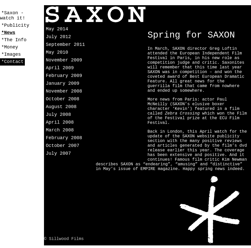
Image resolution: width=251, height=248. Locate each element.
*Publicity (15, 25)
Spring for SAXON (191, 35)
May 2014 (57, 29)
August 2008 (61, 106)
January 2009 (62, 83)
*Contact (12, 61)
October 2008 (62, 99)
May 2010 (57, 52)
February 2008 (64, 137)
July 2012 (58, 36)
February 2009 (64, 75)
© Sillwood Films (64, 239)
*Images (11, 54)
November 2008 (64, 91)
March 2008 (60, 130)
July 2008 (58, 114)
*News (8, 32)
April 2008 (60, 122)
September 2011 (65, 44)
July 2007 (58, 153)
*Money (9, 47)
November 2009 (64, 60)
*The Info (13, 39)
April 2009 (60, 67)
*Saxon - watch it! (12, 15)
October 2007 (62, 145)
